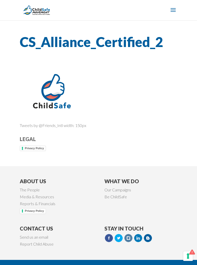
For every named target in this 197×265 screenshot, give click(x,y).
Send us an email (34, 237)
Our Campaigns (117, 189)
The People (30, 189)
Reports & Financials (37, 203)
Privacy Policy (34, 148)
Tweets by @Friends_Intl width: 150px (53, 125)
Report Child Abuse (37, 243)
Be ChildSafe (115, 196)
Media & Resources (37, 196)
